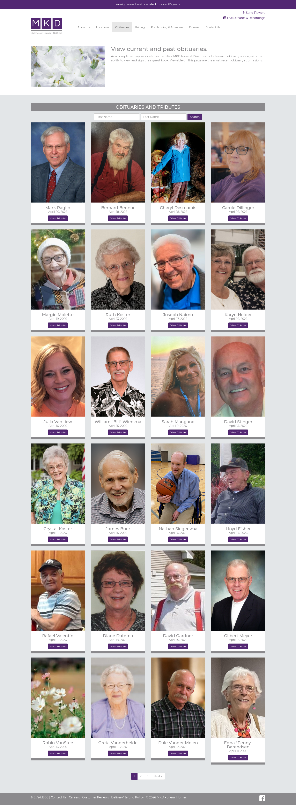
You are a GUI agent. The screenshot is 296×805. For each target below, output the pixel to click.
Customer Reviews (95, 797)
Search (195, 117)
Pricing (140, 27)
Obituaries (122, 27)
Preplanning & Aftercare (167, 27)
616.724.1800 (40, 797)
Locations (102, 27)
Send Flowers (253, 13)
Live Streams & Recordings (244, 18)
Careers (74, 797)
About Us (83, 27)
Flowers (194, 27)
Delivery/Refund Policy (127, 797)
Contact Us (213, 27)
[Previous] (158, 776)
